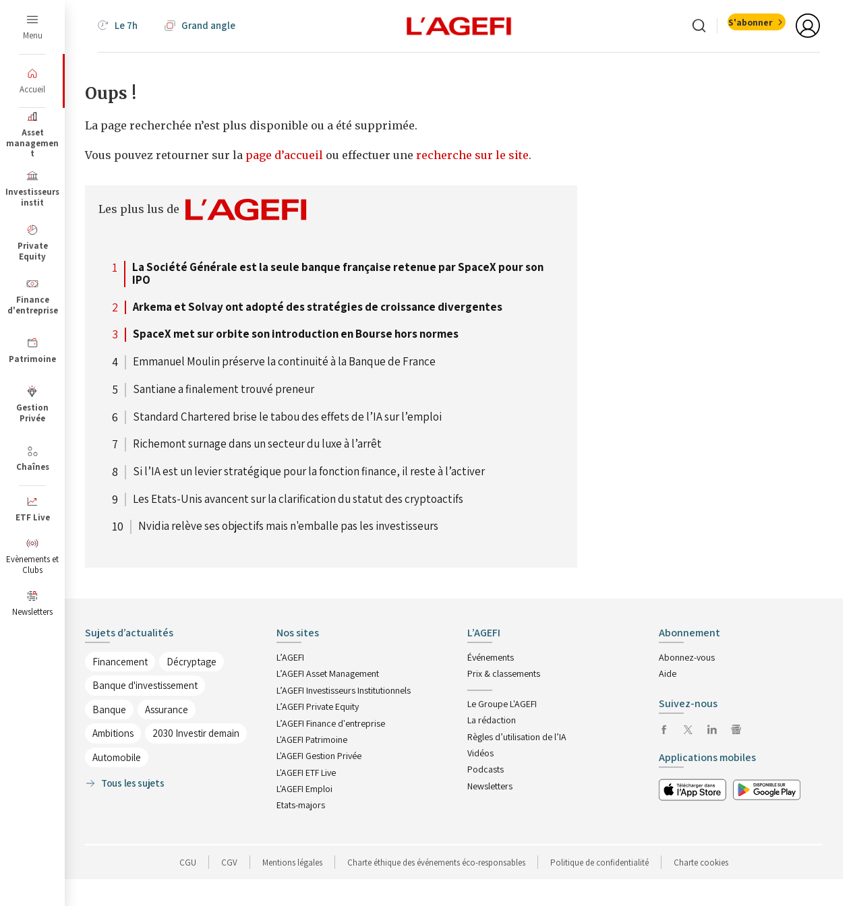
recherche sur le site (472, 155)
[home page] (459, 25)
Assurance (166, 709)
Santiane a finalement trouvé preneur (223, 389)
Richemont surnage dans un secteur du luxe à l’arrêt (257, 444)
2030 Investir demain (195, 733)
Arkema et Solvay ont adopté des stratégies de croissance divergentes (317, 307)
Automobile (116, 757)
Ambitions (113, 733)
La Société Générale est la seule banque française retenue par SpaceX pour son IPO (337, 274)
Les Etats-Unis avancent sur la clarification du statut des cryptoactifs (298, 499)
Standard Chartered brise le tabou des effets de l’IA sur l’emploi (287, 417)
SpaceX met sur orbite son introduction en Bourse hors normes (296, 334)
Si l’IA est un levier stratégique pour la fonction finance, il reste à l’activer (309, 472)
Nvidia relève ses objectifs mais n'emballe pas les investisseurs (288, 526)
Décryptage (191, 661)
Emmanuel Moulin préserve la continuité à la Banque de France (284, 362)
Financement (120, 661)
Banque (109, 709)
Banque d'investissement (145, 685)
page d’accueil (285, 155)
